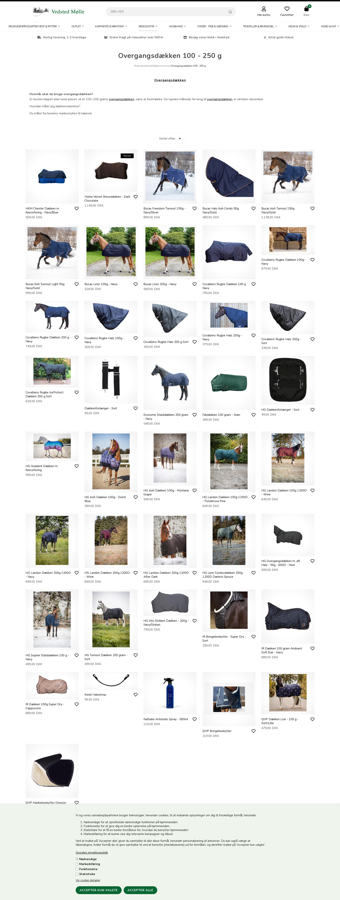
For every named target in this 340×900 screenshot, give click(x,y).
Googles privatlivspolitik (92, 853)
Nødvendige (88, 859)
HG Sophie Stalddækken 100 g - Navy (47, 657)
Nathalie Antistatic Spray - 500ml (165, 719)
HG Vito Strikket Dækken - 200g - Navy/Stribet (166, 623)
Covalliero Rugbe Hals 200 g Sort (165, 342)
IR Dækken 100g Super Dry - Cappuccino (45, 706)
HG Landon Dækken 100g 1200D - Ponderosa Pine (225, 499)
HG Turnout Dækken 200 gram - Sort (106, 657)
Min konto (263, 15)
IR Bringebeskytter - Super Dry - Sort (224, 639)
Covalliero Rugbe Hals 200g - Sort (281, 341)
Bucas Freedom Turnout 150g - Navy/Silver (164, 210)
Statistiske (87, 874)
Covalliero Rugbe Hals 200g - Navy (222, 337)
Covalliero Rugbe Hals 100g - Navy (104, 340)
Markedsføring (89, 864)
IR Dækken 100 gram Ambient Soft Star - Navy (281, 650)
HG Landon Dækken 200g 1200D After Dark (166, 575)
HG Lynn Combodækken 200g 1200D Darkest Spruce (222, 575)
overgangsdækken (121, 99)
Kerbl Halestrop (95, 695)
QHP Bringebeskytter (217, 731)
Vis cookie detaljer (88, 880)
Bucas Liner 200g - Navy (159, 284)
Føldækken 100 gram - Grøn (221, 415)
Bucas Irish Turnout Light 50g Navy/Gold (45, 286)
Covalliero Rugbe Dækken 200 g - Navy (48, 339)
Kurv (306, 15)
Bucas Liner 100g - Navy (101, 284)
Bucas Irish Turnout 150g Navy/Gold (277, 210)
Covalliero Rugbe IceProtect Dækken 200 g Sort (44, 394)
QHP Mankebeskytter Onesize (46, 803)
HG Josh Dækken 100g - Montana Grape (166, 492)
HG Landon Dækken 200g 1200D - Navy (48, 575)
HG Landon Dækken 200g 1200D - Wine (107, 575)
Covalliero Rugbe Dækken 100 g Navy (224, 286)
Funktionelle (88, 869)
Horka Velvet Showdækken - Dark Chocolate (107, 199)
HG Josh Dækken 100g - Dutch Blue (105, 499)
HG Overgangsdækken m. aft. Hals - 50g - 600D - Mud (281, 563)
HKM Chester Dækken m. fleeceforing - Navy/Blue (43, 210)
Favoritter (287, 15)
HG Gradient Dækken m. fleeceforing (42, 468)
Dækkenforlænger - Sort (101, 408)
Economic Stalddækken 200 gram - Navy (165, 417)
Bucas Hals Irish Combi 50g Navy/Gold (220, 210)
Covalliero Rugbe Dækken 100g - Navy (283, 262)
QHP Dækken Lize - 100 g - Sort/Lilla (280, 721)
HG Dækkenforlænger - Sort (280, 410)
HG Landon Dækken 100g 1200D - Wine (284, 492)
